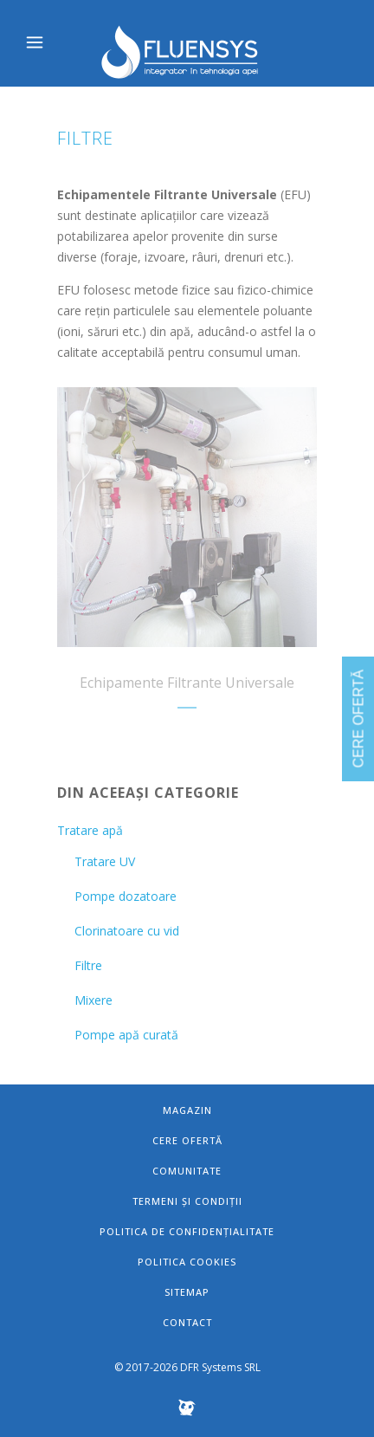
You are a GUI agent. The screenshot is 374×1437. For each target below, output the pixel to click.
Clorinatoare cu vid (126, 930)
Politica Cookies (187, 1261)
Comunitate (187, 1170)
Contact (187, 1322)
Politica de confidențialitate (187, 1231)
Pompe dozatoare (125, 896)
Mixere (93, 1000)
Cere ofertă (187, 1140)
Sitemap (187, 1291)
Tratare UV (104, 861)
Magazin (187, 1110)
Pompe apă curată (126, 1034)
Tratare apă (90, 830)
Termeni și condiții (187, 1200)
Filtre (88, 965)
